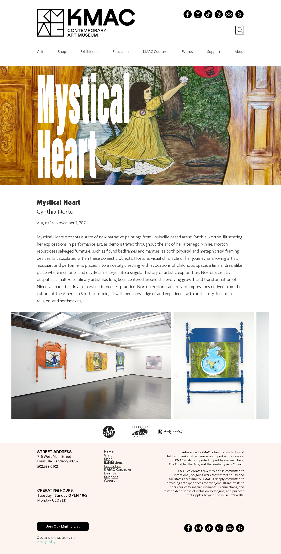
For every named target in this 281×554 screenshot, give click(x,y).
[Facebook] (187, 14)
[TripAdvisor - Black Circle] (229, 14)
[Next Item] (261, 365)
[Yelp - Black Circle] (239, 14)
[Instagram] (198, 14)
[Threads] (219, 14)
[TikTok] (208, 14)
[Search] (239, 30)
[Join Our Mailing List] (63, 526)
